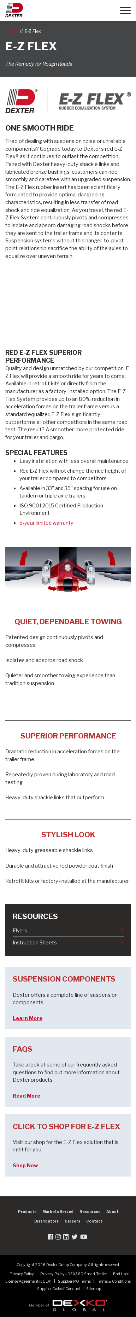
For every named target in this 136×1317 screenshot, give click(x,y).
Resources (89, 1211)
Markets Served (57, 1211)
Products (27, 1211)
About (112, 1211)
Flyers (20, 930)
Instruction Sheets (35, 942)
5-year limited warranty (46, 523)
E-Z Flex (33, 31)
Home (11, 31)
